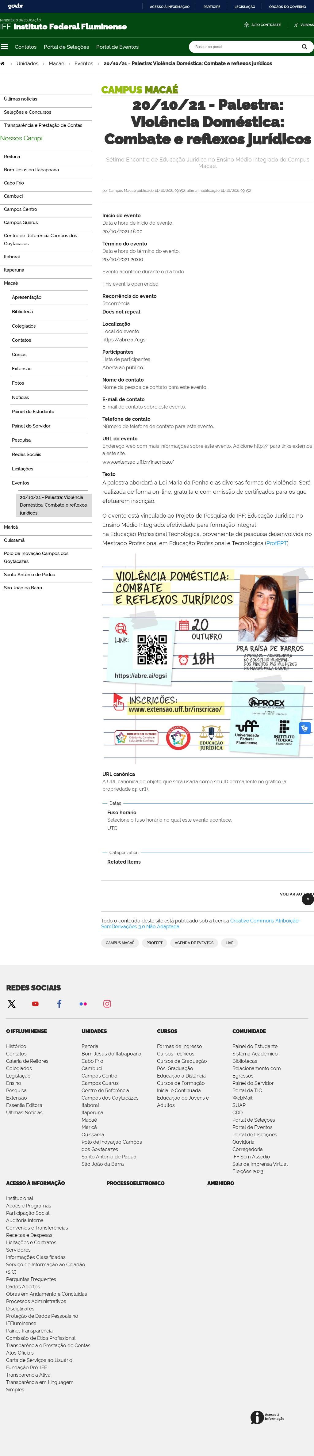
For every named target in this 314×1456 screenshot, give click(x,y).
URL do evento (207, 446)
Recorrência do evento (207, 300)
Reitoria (90, 1046)
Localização (207, 328)
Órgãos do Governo (287, 7)
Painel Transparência (29, 1331)
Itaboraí (90, 1105)
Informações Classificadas (36, 1257)
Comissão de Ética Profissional (40, 1338)
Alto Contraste (266, 25)
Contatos (25, 47)
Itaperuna (92, 1113)
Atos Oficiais (20, 1353)
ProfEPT (276, 543)
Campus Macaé (120, 943)
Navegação (4, 47)
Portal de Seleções (66, 47)
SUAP (239, 1105)
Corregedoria (247, 1149)
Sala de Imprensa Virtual (260, 1164)
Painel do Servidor (253, 1083)
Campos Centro (99, 1076)
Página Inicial (3, 64)
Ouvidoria (243, 1142)
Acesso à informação (170, 7)
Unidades (27, 64)
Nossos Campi (21, 138)
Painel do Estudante (255, 1046)
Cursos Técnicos (175, 1054)
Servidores (18, 1250)
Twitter (11, 1003)
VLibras (307, 25)
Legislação (245, 7)
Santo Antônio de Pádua (109, 1157)
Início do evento (207, 220)
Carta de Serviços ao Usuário (39, 1360)
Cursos (167, 1031)
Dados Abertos (23, 1287)
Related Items (124, 862)
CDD (237, 1113)
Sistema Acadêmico (255, 1054)
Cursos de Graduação (182, 1061)
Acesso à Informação (35, 1183)
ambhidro (220, 1183)
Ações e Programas (28, 1206)
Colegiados (19, 1068)
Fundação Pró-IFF (26, 1367)
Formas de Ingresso (179, 1046)
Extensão (16, 1098)
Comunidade (249, 1031)
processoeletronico (135, 1183)
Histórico (16, 1046)
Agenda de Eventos (194, 943)
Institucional (19, 1198)
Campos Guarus (100, 1083)
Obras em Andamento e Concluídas (46, 1294)
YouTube (35, 1003)
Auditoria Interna (25, 1220)
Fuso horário (207, 817)
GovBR (15, 6)
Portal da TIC (247, 1090)
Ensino (13, 1083)
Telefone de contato (207, 423)
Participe (212, 7)
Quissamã (93, 1135)
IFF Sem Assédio (251, 1157)
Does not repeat (121, 312)
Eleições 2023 (247, 1171)
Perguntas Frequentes (31, 1279)
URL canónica (207, 782)
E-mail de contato (207, 404)
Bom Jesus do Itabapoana (111, 1054)
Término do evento (207, 248)
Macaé (56, 64)
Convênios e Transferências (37, 1228)
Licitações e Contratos (31, 1242)
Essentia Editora (24, 1105)
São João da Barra (103, 1164)
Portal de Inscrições (254, 1135)
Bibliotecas (244, 1061)
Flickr (83, 1003)
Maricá (89, 1127)
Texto (109, 474)
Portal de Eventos (117, 47)
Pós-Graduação (175, 1068)
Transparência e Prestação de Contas (48, 1345)
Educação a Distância (181, 1076)
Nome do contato (207, 384)
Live (229, 943)
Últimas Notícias (24, 1113)
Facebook (59, 1003)
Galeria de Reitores (27, 1061)
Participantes (207, 356)
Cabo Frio (92, 1061)
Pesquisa (16, 1090)
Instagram (107, 1003)
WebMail (242, 1098)
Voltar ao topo (297, 894)
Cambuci (92, 1068)
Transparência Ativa (28, 1375)
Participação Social (27, 1213)
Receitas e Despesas (29, 1235)
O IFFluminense (26, 1031)
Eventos (84, 64)
